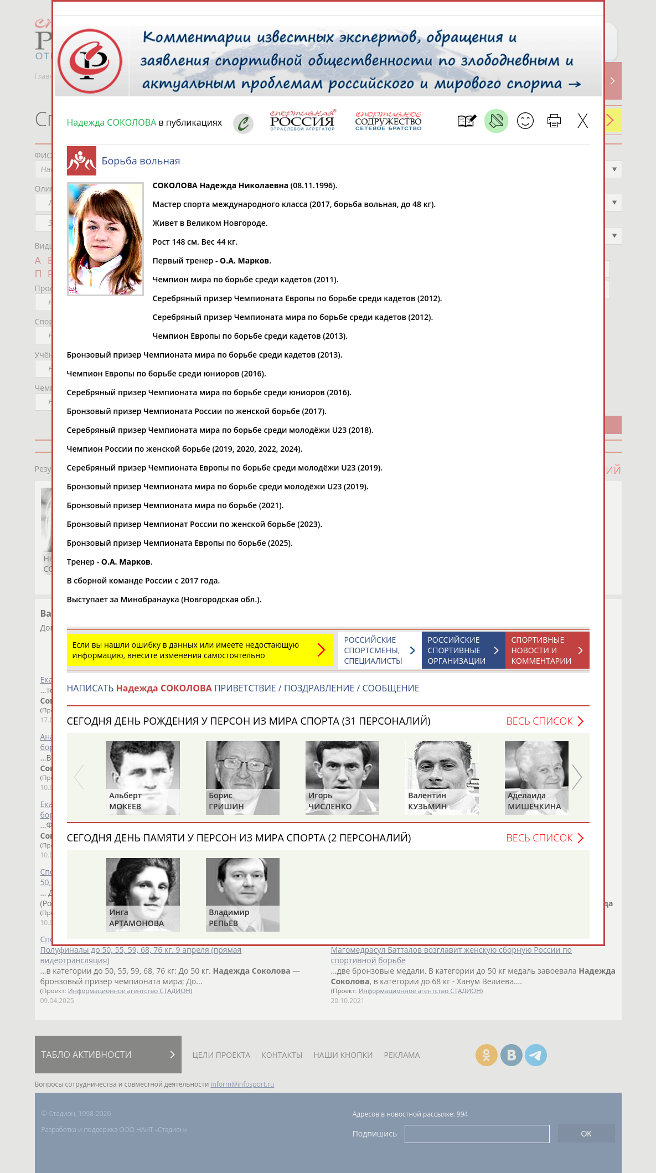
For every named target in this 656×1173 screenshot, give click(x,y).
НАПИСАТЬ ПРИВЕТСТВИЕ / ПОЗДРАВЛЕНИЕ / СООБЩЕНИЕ (243, 694)
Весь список (539, 726)
